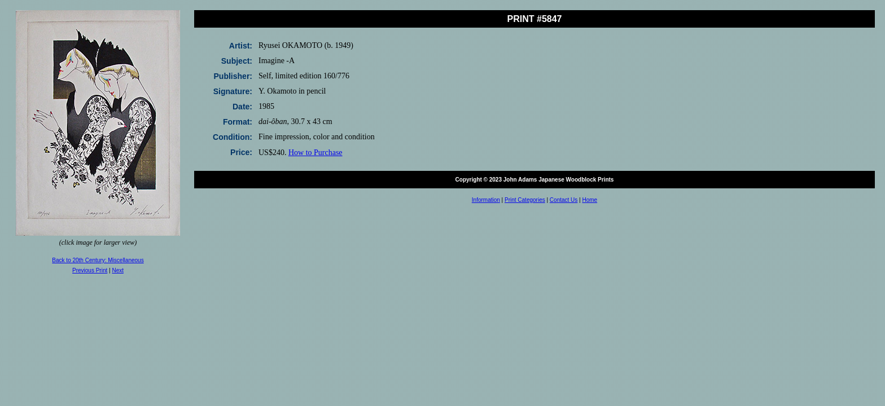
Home (589, 200)
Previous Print (89, 270)
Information (486, 200)
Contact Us (563, 200)
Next (118, 270)
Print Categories (525, 200)
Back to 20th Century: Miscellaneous (97, 260)
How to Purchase (315, 152)
